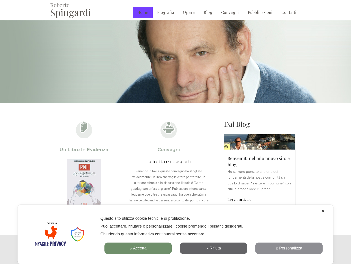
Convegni (230, 12)
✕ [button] (323, 211)
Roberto (60, 4)
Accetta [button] (138, 248)
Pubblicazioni (260, 12)
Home (142, 12)
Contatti (288, 12)
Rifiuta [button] (213, 248)
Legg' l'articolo (239, 199)
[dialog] (175, 234)
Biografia (165, 12)
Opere (189, 12)
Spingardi (70, 12)
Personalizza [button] (289, 248)
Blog (208, 12)
